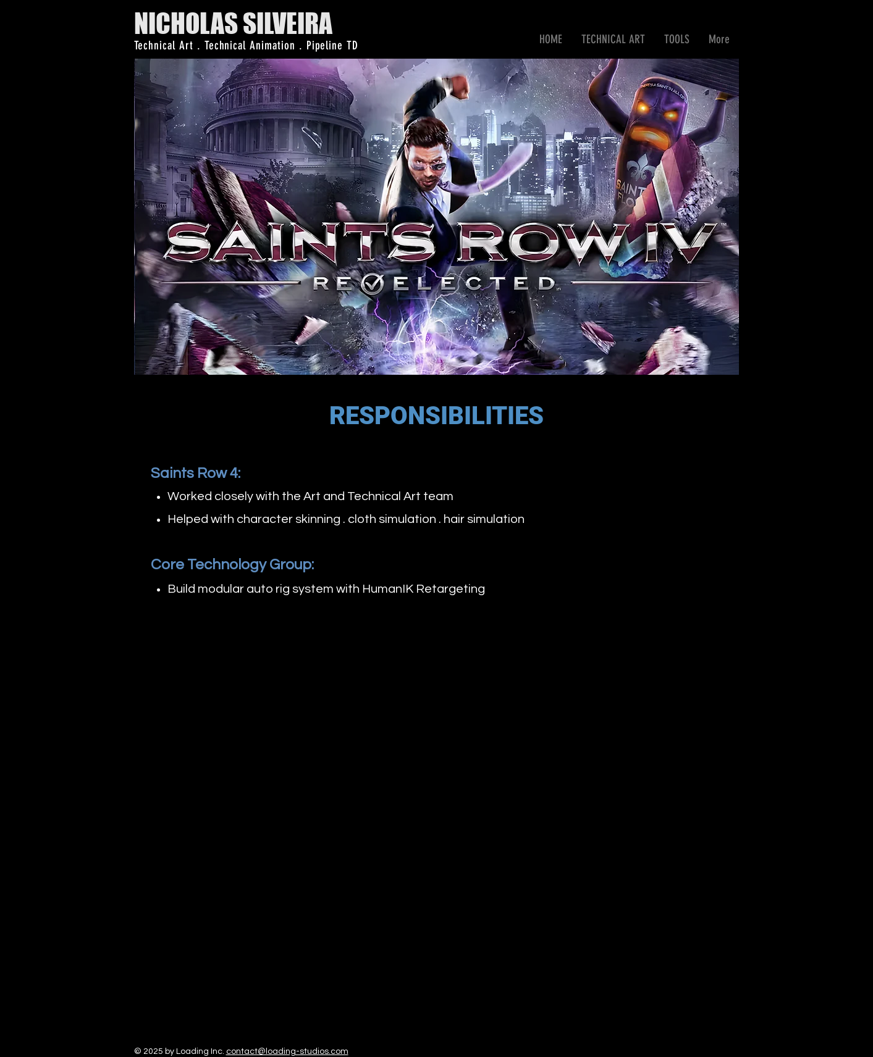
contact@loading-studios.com (287, 1051)
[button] (613, 39)
